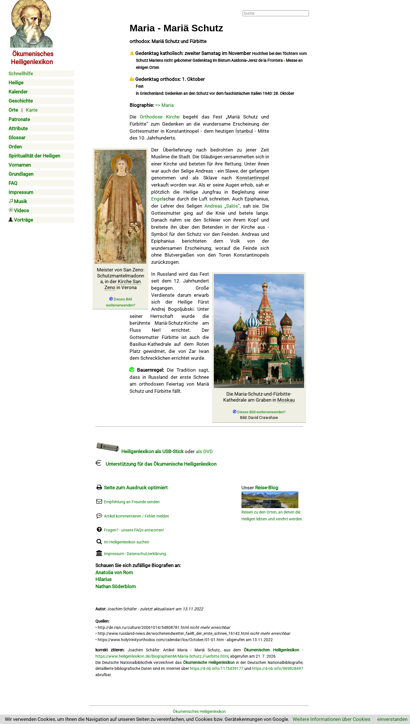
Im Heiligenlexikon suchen (126, 542)
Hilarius (103, 579)
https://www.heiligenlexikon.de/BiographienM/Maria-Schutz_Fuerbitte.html (161, 656)
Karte (32, 110)
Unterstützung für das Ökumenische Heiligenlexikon (155, 464)
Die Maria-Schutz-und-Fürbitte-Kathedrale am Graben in (259, 405)
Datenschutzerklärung (146, 553)
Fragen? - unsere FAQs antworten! (134, 530)
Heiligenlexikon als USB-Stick (139, 451)
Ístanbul (244, 131)
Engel (157, 199)
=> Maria (164, 105)
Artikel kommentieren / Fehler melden (136, 516)
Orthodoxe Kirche (160, 117)
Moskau (286, 400)
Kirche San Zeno (122, 284)
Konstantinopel (252, 178)
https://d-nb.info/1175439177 (216, 668)
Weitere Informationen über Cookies (331, 719)
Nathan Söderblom (115, 586)
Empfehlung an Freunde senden (132, 502)
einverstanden (392, 719)
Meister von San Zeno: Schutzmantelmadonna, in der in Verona (120, 287)
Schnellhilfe (21, 73)
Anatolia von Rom (114, 572)
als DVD (204, 451)
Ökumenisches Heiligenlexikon (199, 711)
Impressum (114, 553)
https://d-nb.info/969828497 (277, 668)
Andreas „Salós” (222, 206)
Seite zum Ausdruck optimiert (136, 487)
